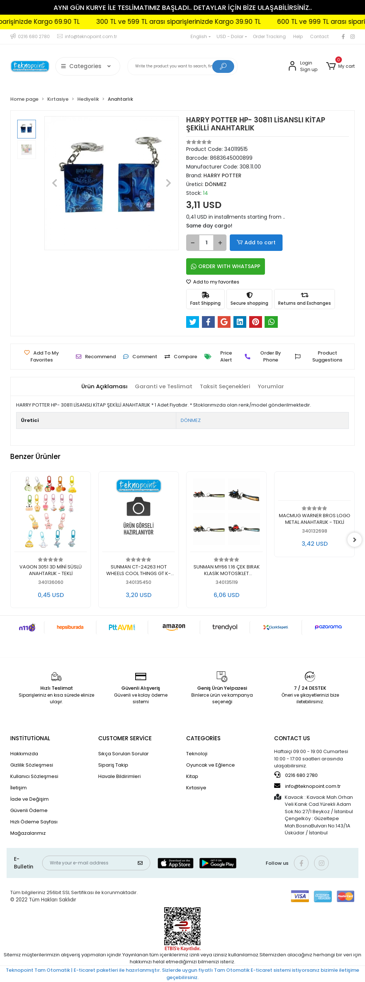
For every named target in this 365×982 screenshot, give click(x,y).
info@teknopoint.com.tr (307, 786)
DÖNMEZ (191, 420)
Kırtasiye (196, 787)
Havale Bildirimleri (119, 776)
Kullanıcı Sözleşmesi (34, 776)
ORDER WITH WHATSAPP (225, 266)
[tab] (104, 386)
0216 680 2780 (296, 775)
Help (298, 36)
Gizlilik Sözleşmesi (31, 764)
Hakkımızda (24, 753)
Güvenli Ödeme (29, 810)
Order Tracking (269, 36)
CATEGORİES (203, 738)
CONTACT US (292, 738)
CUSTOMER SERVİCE (125, 738)
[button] (340, 66)
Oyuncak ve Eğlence (210, 764)
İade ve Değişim (29, 799)
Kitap (192, 776)
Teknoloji (196, 753)
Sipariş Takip (113, 764)
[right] (354, 540)
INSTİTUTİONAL (30, 738)
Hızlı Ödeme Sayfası (34, 821)
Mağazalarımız (28, 833)
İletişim (18, 787)
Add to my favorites (212, 281)
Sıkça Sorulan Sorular (123, 753)
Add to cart (254, 243)
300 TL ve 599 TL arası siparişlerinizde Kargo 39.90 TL (199, 21)
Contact (319, 36)
